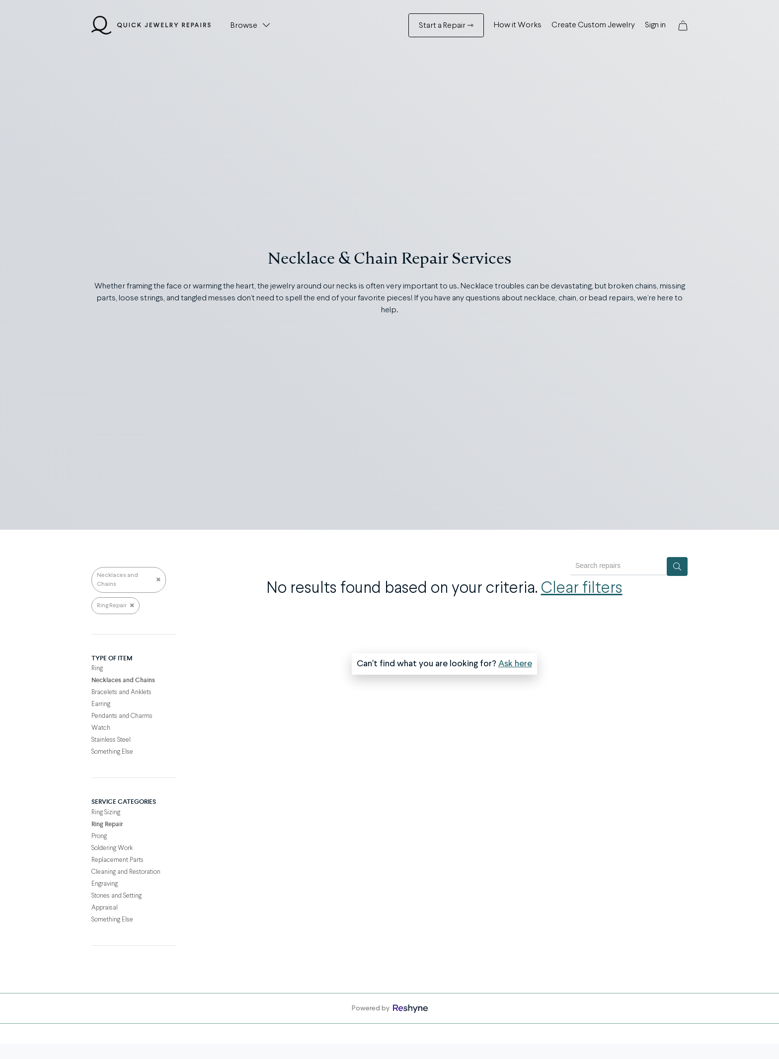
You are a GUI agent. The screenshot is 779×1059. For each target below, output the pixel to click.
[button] (683, 25)
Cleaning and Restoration (125, 872)
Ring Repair (115, 606)
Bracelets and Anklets (121, 692)
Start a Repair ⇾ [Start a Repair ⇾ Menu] (446, 26)
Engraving (104, 884)
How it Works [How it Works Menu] (518, 25)
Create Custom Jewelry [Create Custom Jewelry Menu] (593, 25)
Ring (97, 668)
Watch (100, 728)
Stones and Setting (116, 896)
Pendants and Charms (122, 716)
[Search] (677, 566)
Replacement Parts (117, 860)
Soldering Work (112, 848)
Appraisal (104, 908)
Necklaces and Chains (128, 579)
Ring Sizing (105, 812)
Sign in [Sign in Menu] (655, 25)
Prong (99, 836)
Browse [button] (244, 26)
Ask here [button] (515, 663)
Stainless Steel (111, 740)
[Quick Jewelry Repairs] (151, 25)
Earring (100, 704)
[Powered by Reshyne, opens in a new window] (410, 1008)
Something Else (112, 752)
